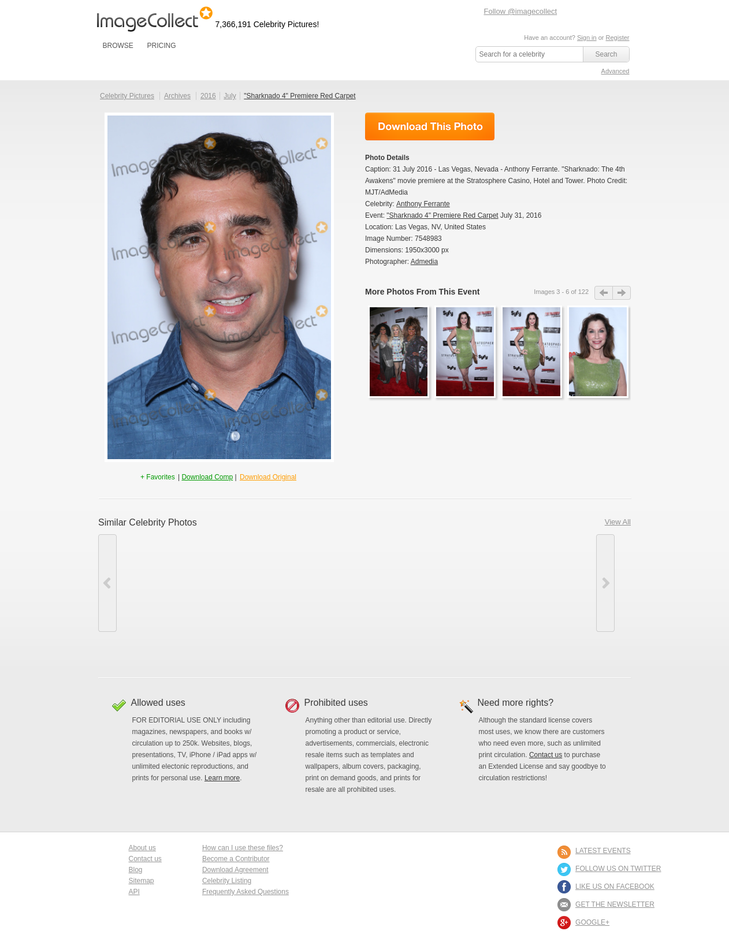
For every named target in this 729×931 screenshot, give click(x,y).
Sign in (587, 37)
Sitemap (141, 881)
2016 (208, 96)
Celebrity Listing (226, 881)
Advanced (615, 71)
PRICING (161, 46)
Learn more (222, 778)
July (230, 96)
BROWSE (118, 46)
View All (618, 521)
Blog (136, 870)
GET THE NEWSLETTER (614, 904)
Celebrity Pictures (127, 96)
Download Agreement (235, 870)
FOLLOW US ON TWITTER (618, 869)
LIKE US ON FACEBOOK (614, 886)
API (134, 892)
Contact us (545, 755)
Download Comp (207, 477)
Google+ (592, 922)
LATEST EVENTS (603, 851)
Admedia (424, 262)
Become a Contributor (236, 859)
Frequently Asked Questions (245, 892)
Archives (177, 96)
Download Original (268, 477)
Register (618, 37)
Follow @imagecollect (520, 11)
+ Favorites (158, 477)
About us (142, 848)
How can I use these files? (242, 848)
